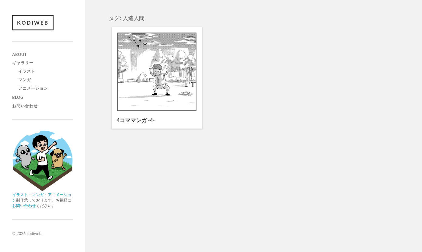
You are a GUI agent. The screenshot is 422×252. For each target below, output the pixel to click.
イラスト (26, 71)
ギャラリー (22, 62)
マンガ (24, 79)
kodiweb (33, 22)
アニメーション (33, 88)
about (19, 54)
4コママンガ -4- (136, 120)
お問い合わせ (25, 105)
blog (17, 97)
